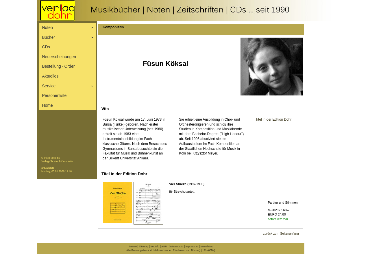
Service (49, 86)
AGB (164, 246)
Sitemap (143, 246)
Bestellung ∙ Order (58, 66)
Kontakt (155, 246)
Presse (133, 246)
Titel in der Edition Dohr (274, 119)
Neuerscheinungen (59, 56)
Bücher (48, 37)
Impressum (192, 246)
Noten (47, 27)
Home (47, 105)
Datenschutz (176, 246)
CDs (46, 47)
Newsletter (207, 246)
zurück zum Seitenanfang (281, 233)
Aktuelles (50, 76)
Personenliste (54, 95)
